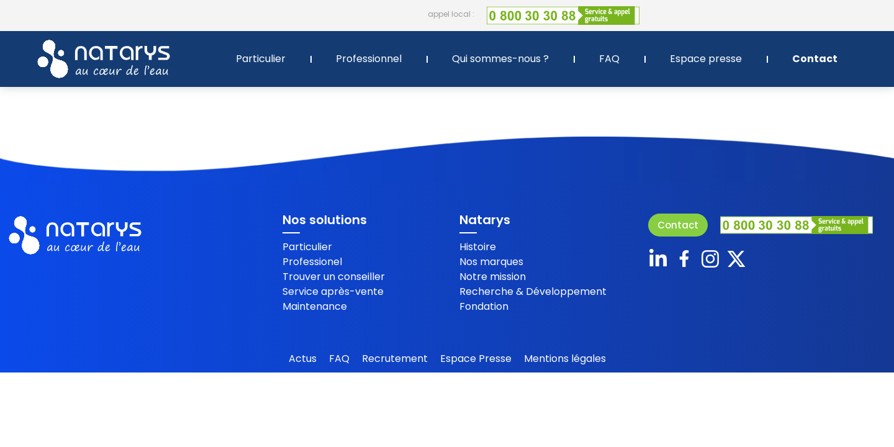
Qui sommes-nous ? (500, 59)
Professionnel (369, 59)
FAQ (609, 59)
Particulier (261, 59)
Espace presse (706, 59)
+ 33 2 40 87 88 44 (840, 13)
